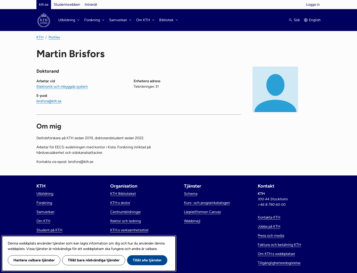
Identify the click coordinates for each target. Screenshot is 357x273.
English (315, 20)
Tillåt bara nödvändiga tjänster (94, 260)
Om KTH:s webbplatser (276, 254)
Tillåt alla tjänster (147, 260)
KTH (39, 37)
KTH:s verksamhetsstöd (129, 230)
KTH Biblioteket (123, 193)
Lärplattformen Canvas (202, 212)
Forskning (44, 203)
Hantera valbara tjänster (34, 260)
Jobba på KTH (269, 226)
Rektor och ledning (125, 221)
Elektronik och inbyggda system (62, 86)
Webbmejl (192, 221)
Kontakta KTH (269, 217)
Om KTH (43, 221)
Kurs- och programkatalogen (207, 203)
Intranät (91, 4)
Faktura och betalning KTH (279, 244)
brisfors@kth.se (48, 101)
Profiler (54, 37)
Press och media (271, 235)
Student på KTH (49, 230)
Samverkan (45, 212)
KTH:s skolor (120, 203)
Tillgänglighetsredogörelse (279, 263)
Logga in (313, 4)
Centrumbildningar (125, 212)
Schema (190, 193)
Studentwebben (67, 4)
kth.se (43, 4)
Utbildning (44, 193)
